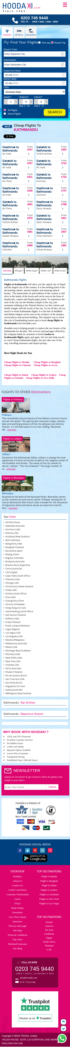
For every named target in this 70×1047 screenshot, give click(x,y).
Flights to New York (49, 899)
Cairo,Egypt (11, 572)
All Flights (12, 110)
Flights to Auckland (49, 894)
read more (11, 429)
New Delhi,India (13, 657)
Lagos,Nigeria (12, 629)
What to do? (60, 271)
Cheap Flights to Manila (16, 362)
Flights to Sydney (49, 890)
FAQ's (18, 903)
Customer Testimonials (17, 894)
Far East (49, 929)
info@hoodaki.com (28, 977)
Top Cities (18, 939)
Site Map (17, 930)
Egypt (49, 937)
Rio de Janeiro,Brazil (16, 675)
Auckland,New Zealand (17, 536)
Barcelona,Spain (13, 550)
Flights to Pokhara (13, 399)
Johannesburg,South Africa (19, 611)
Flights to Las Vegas (49, 903)
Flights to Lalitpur (12, 438)
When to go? (32, 271)
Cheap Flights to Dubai (16, 374)
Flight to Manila (49, 876)
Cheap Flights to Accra (45, 365)
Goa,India (10, 597)
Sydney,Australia (14, 689)
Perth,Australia (13, 668)
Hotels (19, 35)
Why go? (19, 271)
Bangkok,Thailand (14, 547)
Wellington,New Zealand (18, 693)
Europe (49, 922)
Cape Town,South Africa (17, 575)
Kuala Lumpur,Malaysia (17, 625)
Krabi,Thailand (12, 622)
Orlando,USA (12, 664)
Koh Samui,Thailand (15, 615)
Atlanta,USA (11, 533)
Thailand (49, 945)
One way (46, 42)
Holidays (31, 35)
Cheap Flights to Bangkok (47, 362)
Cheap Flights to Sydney (44, 374)
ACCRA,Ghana (12, 522)
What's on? (46, 271)
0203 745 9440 (34, 969)
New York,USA (12, 661)
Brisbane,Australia (15, 561)
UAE (49, 949)
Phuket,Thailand (13, 672)
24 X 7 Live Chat (27, 982)
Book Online (17, 908)
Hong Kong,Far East (15, 607)
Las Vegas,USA (13, 632)
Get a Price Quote (17, 917)
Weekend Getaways (17, 944)
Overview (7, 271)
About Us (17, 881)
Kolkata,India (12, 618)
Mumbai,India (12, 654)
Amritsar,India (12, 529)
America (49, 926)
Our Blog (17, 948)
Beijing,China (12, 554)
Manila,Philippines (14, 639)
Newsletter (17, 912)
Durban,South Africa (16, 593)
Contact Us (17, 885)
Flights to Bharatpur (13, 477)
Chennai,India (12, 579)
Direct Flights (14, 114)
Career (17, 899)
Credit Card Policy (17, 890)
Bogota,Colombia (14, 558)
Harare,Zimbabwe (15, 604)
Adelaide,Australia (15, 525)
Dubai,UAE (11, 590)
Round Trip (60, 42)
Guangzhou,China (14, 600)
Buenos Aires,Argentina (17, 565)
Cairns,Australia (13, 568)
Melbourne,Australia (16, 643)
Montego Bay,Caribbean (18, 650)
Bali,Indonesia (12, 540)
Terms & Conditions (17, 935)
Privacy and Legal (18, 926)
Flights (7, 35)
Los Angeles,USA (14, 636)
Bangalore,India (13, 543)
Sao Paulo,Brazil (13, 682)
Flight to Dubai (49, 885)
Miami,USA (11, 647)
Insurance (17, 921)
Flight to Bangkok (49, 881)
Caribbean (49, 933)
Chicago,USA (12, 582)
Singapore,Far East (15, 686)
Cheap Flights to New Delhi (40, 377)
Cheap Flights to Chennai (17, 365)
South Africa (49, 941)
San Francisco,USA (14, 679)
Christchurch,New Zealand (19, 586)
